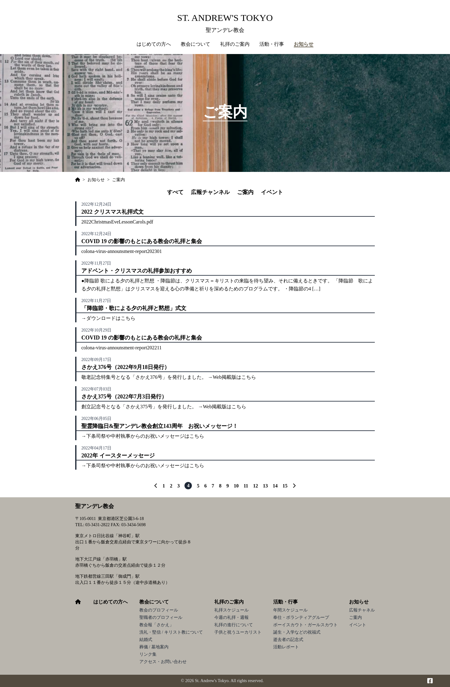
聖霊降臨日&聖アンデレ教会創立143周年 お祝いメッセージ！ (159, 426)
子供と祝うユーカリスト (238, 632)
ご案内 (245, 192)
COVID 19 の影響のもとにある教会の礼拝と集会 (141, 241)
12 (255, 485)
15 (285, 485)
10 (236, 485)
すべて (175, 192)
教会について (154, 601)
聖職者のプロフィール (160, 617)
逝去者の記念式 (288, 639)
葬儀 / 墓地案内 (154, 647)
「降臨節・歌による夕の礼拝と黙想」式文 (133, 308)
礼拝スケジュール (231, 610)
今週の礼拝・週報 (231, 617)
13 (265, 485)
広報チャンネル (210, 192)
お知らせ (359, 601)
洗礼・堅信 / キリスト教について (171, 632)
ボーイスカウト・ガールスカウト (305, 625)
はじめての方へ (154, 44)
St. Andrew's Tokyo (225, 18)
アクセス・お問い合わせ (163, 661)
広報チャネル (362, 610)
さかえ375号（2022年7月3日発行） (124, 397)
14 (275, 485)
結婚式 (145, 639)
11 (245, 485)
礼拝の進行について (233, 625)
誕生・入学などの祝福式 (296, 632)
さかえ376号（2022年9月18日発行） (125, 367)
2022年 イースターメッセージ (118, 455)
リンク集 (148, 654)
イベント (272, 192)
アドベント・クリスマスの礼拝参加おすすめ (136, 271)
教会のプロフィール (158, 610)
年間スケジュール (290, 610)
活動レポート (286, 647)
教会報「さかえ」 (156, 625)
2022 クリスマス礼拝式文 (112, 212)
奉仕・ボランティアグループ (301, 617)
